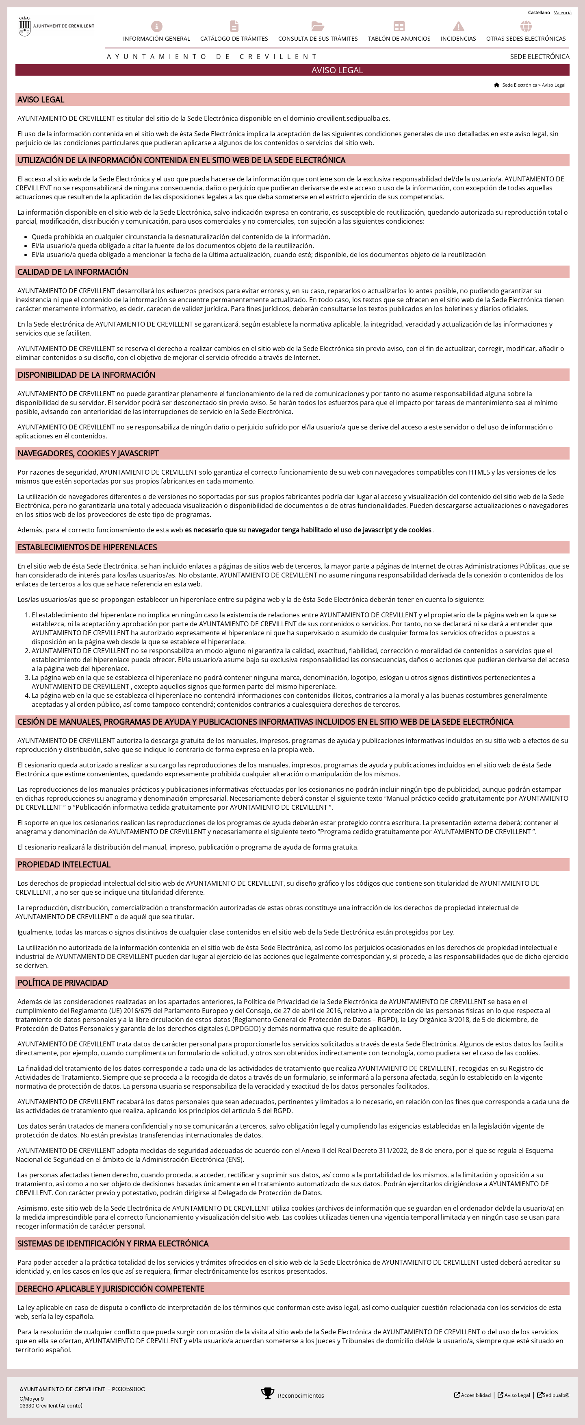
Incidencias (458, 38)
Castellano (539, 12)
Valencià (563, 12)
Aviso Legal (516, 1395)
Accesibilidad (475, 1395)
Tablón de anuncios (399, 38)
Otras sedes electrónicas (526, 38)
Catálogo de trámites (234, 38)
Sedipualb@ (556, 1395)
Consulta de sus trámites (318, 38)
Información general (156, 38)
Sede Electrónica (519, 85)
